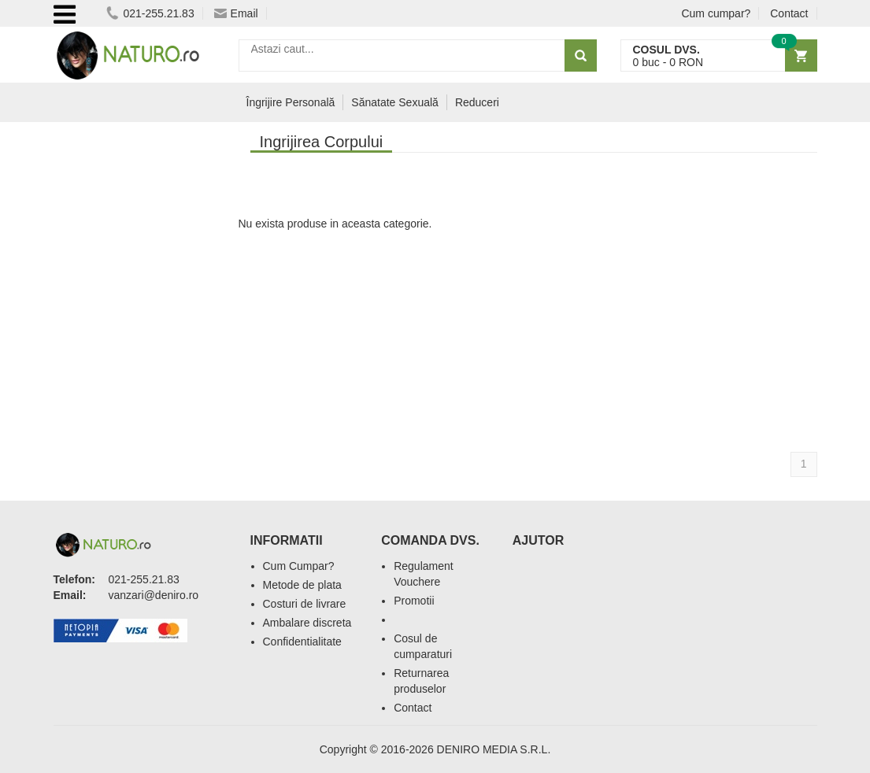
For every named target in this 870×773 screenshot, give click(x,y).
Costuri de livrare (304, 603)
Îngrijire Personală (290, 102)
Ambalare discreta (307, 622)
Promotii (414, 600)
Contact (789, 13)
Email (236, 13)
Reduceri (477, 102)
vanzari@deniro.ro (154, 595)
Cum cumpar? (715, 13)
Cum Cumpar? (299, 566)
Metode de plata (302, 585)
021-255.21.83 (150, 13)
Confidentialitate (302, 641)
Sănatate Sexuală (395, 102)
